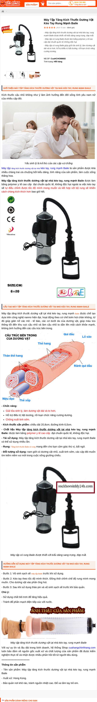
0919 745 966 (80, 3)
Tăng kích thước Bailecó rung (23, 447)
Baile (77, 314)
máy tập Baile (36, 574)
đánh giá (70, 27)
